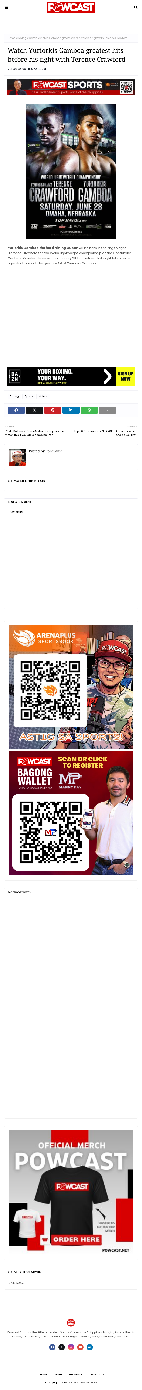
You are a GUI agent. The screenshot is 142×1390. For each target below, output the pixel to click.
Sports (29, 396)
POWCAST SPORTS (84, 1382)
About (58, 1374)
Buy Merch (75, 1374)
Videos (43, 396)
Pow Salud (18, 69)
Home (11, 38)
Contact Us (96, 1374)
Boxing (21, 38)
